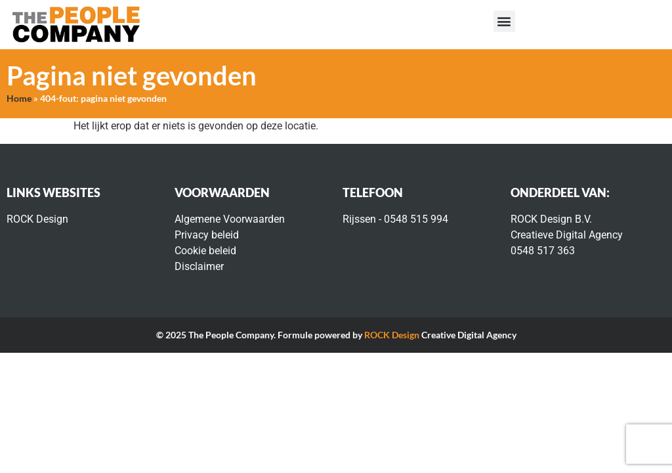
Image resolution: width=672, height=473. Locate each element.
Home (19, 98)
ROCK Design (391, 334)
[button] (504, 21)
